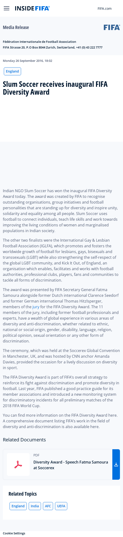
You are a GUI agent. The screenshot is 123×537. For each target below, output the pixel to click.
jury (35, 306)
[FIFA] (32, 8)
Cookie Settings (14, 533)
